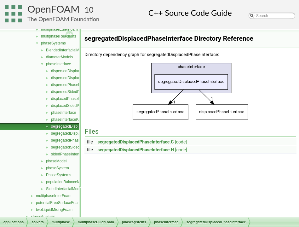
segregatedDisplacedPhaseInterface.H (136, 149)
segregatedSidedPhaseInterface (78, 147)
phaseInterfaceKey (67, 119)
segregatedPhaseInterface (73, 140)
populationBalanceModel (66, 182)
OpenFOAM (53, 9)
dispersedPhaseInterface (72, 85)
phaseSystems (53, 43)
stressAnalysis (43, 216)
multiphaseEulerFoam (59, 29)
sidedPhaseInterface (68, 154)
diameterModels (59, 57)
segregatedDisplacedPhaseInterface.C (136, 141)
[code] (181, 141)
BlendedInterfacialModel (66, 50)
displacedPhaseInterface (71, 98)
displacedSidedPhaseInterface (76, 105)
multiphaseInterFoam (54, 196)
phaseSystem (57, 168)
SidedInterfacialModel (64, 189)
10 (89, 9)
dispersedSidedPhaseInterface (76, 92)
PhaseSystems (58, 175)
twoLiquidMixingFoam (54, 209)
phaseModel (56, 161)
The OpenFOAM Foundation (63, 18)
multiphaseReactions (58, 36)
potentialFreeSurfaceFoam (58, 203)
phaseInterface (58, 64)
